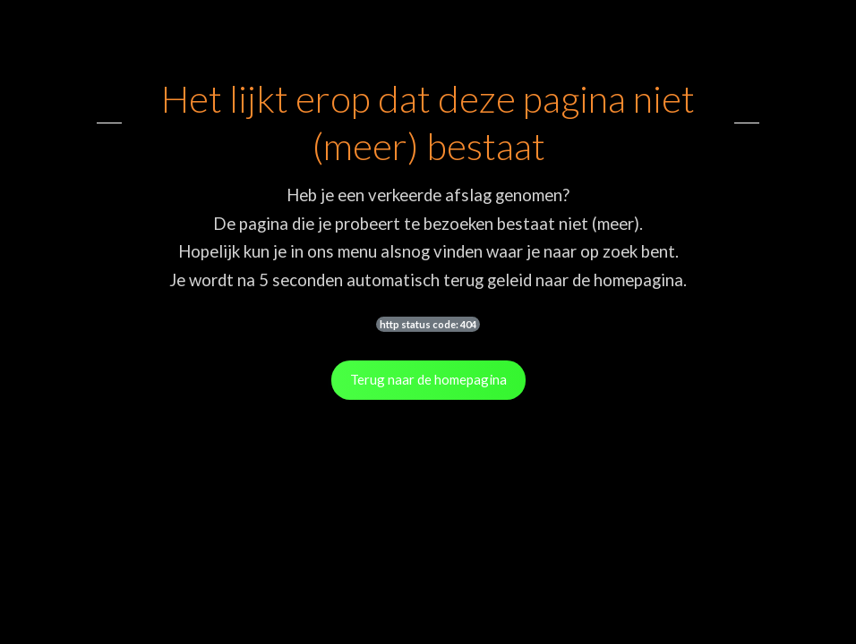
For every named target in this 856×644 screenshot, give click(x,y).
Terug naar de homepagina (428, 379)
